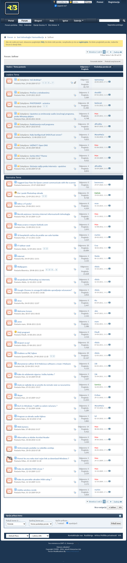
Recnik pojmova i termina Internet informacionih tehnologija (43, 214)
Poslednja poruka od (103, 67)
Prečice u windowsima (39, 92)
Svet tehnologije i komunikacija (30, 37)
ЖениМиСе (26, 137)
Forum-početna (11, 25)
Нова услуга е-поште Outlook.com (32, 224)
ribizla (23, 249)
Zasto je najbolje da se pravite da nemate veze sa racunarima (43, 385)
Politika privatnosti (109, 535)
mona (23, 106)
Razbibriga (88, 535)
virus (19, 300)
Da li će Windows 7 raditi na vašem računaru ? (37, 406)
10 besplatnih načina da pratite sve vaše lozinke (38, 235)
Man (23, 83)
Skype (19, 395)
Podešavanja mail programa (42, 124)
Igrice (65, 21)
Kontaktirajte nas (75, 535)
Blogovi (38, 21)
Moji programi (23, 332)
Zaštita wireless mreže (27, 490)
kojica (23, 419)
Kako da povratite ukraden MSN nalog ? (34, 479)
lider (23, 429)
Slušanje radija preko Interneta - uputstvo (48, 166)
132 (87, 82)
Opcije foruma (39, 25)
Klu (22, 259)
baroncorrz (25, 185)
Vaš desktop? (35, 80)
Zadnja (118, 52)
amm (19, 321)
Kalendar (28, 25)
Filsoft (23, 335)
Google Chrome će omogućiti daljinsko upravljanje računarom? (44, 290)
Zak (22, 366)
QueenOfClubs (27, 356)
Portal (11, 21)
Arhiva (97, 535)
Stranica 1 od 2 (95, 52)
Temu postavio (20, 67)
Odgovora (84, 67)
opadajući (71, 523)
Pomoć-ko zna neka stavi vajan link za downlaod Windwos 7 (43, 458)
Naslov (9, 67)
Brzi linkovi (52, 25)
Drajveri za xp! (23, 343)
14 (88, 427)
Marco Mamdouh (72, 551)
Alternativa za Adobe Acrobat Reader (33, 437)
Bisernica (25, 270)
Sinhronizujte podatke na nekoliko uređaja (35, 448)
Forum (24, 21)
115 (87, 269)
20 (88, 245)
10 (88, 124)
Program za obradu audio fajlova (31, 416)
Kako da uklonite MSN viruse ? (30, 469)
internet (20, 256)
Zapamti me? (61, 6)
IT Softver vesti (23, 245)
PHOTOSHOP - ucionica (40, 103)
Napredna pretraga (115, 25)
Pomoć (100, 2)
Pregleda (84, 69)
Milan (23, 461)
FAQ (21, 25)
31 (88, 193)
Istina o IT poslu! (24, 203)
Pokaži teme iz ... (13, 520)
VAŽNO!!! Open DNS (39, 145)
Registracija (114, 2)
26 (88, 103)
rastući (60, 523)
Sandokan (25, 293)
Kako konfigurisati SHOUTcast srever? (46, 134)
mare (23, 324)
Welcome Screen (24, 311)
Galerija (79, 20)
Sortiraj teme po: (36, 520)
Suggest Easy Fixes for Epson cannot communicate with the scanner (46, 182)
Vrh (120, 507)
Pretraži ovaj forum (112, 61)
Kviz (52, 21)
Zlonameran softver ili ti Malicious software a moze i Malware (44, 364)
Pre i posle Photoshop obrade (30, 193)
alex (23, 314)
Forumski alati (95, 61)
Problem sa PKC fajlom (27, 353)
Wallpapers (22, 266)
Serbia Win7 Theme (38, 156)
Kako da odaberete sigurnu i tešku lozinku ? (36, 374)
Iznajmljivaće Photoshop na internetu (33, 279)
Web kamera (22, 427)
